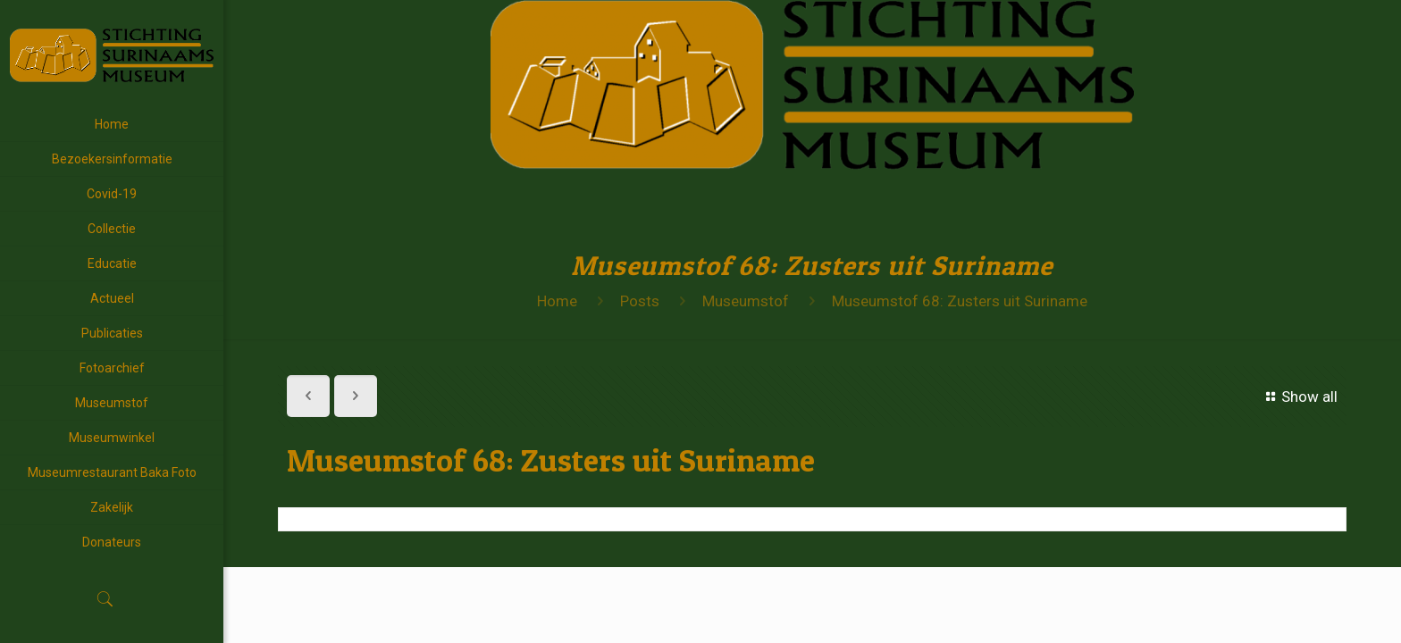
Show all (1299, 396)
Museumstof (745, 301)
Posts (639, 301)
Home (557, 301)
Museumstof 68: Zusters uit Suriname (959, 301)
